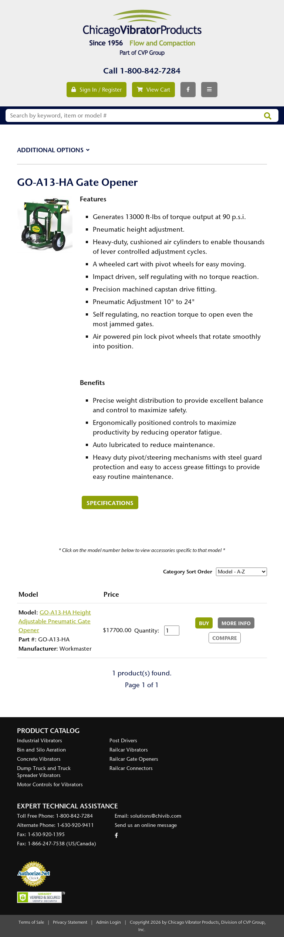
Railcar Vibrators (128, 749)
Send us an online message (146, 825)
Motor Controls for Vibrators (50, 784)
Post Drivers (123, 740)
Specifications (110, 503)
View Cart (153, 89)
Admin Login (108, 922)
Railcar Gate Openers (133, 759)
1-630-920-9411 (75, 825)
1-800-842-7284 (150, 71)
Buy (204, 623)
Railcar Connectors (131, 768)
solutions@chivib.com (155, 816)
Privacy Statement (70, 922)
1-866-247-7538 (46, 843)
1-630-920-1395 (46, 834)
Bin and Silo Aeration (41, 749)
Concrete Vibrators (39, 759)
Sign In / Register (96, 89)
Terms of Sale (31, 922)
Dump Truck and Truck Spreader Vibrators (44, 772)
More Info (236, 623)
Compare (224, 638)
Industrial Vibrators (39, 740)
